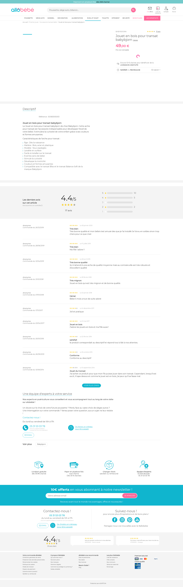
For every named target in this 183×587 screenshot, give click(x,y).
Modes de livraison (28, 567)
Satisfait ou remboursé (29, 574)
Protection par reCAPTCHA (98, 583)
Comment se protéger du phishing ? (62, 567)
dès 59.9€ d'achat (39, 468)
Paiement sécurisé (141, 556)
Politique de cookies (29, 564)
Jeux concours (111, 562)
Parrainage (110, 567)
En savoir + (155, 70)
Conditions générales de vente (32, 557)
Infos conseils (111, 560)
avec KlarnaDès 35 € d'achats (74, 468)
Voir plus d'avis (91, 385)
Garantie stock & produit (30, 571)
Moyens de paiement (29, 569)
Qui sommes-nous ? (57, 557)
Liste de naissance (112, 557)
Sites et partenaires (84, 557)
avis (158, 31)
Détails (135, 40)
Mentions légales (56, 564)
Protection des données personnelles (34, 560)
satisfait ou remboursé (109, 467)
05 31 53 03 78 (144, 476)
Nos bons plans (55, 560)
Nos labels (82, 560)
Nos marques (55, 562)
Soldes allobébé (55, 569)
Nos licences (82, 562)
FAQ (80, 567)
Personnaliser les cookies (30, 562)
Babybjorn (41, 444)
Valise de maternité (112, 564)
